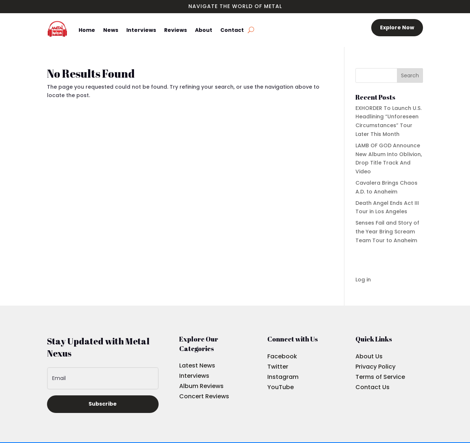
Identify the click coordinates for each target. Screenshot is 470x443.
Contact (232, 30)
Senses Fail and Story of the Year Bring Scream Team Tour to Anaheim (387, 231)
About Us (369, 356)
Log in (363, 279)
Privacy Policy (375, 366)
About (203, 30)
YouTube (280, 387)
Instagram (283, 377)
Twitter (277, 366)
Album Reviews (201, 386)
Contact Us (372, 387)
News (110, 30)
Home (87, 30)
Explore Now (397, 27)
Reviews (175, 30)
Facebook (282, 356)
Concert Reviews (204, 396)
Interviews (141, 30)
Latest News (197, 365)
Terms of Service (380, 377)
